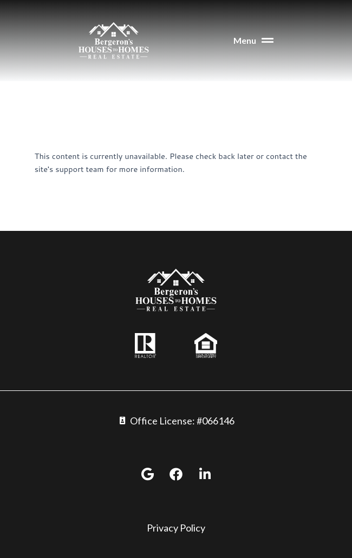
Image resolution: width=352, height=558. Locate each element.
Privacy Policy (176, 528)
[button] (227, 40)
